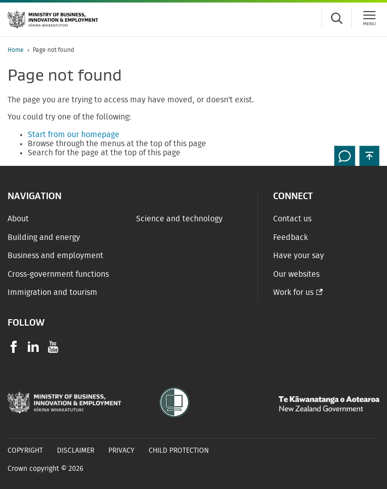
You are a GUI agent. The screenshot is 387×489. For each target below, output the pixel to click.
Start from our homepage (73, 135)
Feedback (290, 237)
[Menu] (369, 18)
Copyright (25, 450)
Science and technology (179, 219)
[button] (369, 156)
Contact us (292, 219)
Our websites (296, 274)
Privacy (121, 450)
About (18, 219)
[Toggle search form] (336, 18)
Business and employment (55, 256)
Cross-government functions (58, 274)
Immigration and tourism (52, 292)
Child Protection (179, 450)
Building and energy (44, 237)
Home (16, 50)
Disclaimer (75, 450)
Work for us (293, 292)
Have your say (298, 256)
